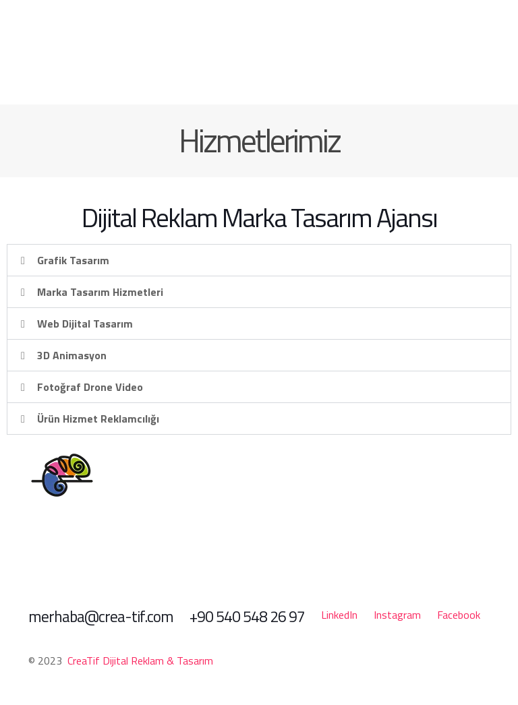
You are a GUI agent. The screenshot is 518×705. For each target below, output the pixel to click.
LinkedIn (339, 615)
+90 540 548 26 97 (247, 616)
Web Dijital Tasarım (85, 323)
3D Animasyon (72, 355)
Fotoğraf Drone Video (90, 387)
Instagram (397, 615)
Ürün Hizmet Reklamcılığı (98, 418)
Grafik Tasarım (73, 260)
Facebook (458, 615)
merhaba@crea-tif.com (100, 616)
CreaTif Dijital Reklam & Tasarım (140, 660)
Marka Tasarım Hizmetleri (100, 292)
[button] (259, 260)
